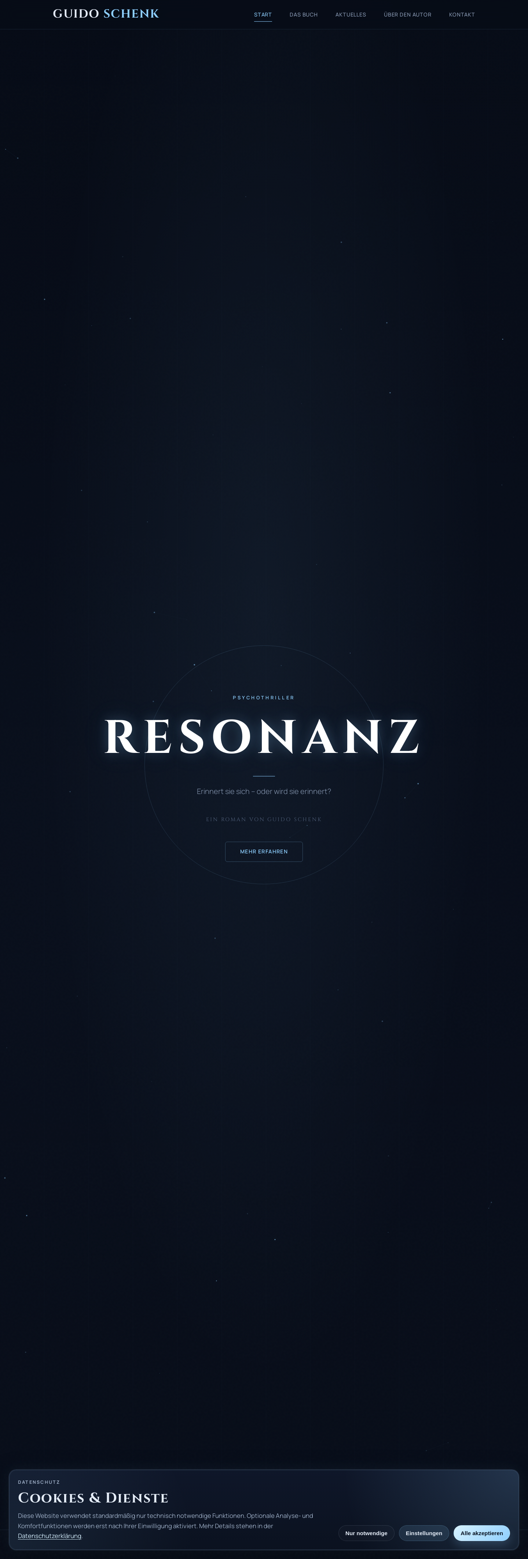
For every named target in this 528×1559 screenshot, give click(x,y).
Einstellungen (424, 1533)
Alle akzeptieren (482, 1533)
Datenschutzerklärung (49, 1535)
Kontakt (462, 14)
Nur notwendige (366, 1533)
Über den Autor (408, 14)
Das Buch (304, 14)
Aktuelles (351, 14)
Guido (106, 14)
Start (263, 14)
